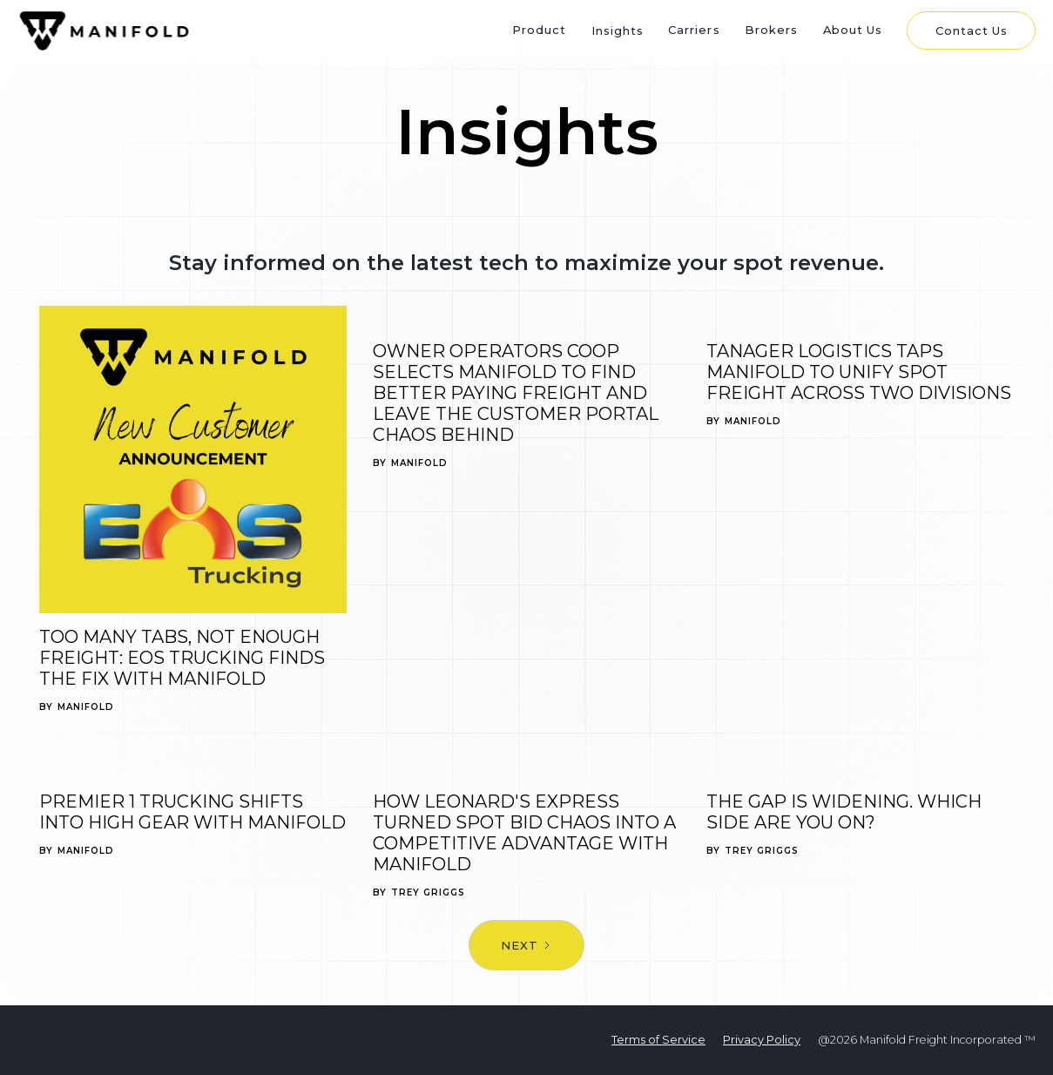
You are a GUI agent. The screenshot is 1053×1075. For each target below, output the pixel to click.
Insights (617, 30)
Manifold (85, 707)
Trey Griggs (428, 893)
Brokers (771, 30)
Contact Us (971, 30)
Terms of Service (658, 1039)
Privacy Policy (761, 1039)
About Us (852, 30)
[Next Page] (527, 945)
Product (539, 30)
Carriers (693, 30)
